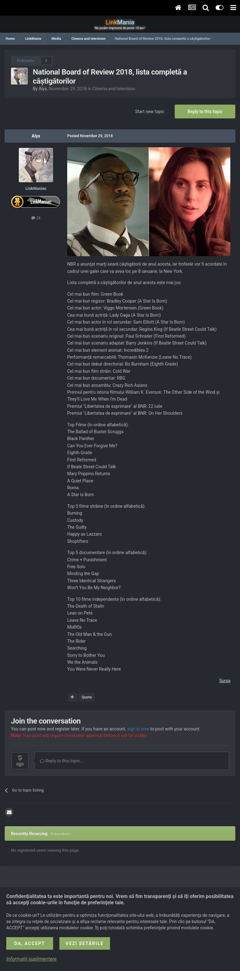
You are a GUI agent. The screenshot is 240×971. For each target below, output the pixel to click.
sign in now (138, 728)
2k (36, 217)
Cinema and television (113, 88)
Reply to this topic (205, 111)
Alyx (43, 88)
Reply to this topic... (61, 760)
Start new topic (149, 111)
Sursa (224, 680)
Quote (87, 697)
